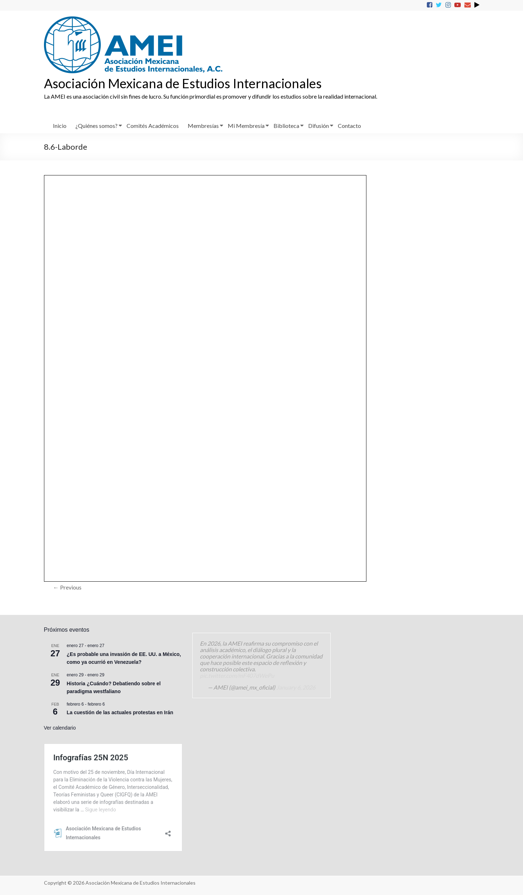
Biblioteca (286, 125)
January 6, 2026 (295, 687)
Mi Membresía (246, 125)
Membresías (203, 125)
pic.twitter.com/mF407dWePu (237, 675)
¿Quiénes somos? (96, 125)
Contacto (349, 125)
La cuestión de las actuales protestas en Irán (120, 712)
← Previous (67, 587)
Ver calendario (60, 728)
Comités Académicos (153, 125)
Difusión (318, 125)
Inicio (59, 125)
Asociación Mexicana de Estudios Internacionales (183, 83)
